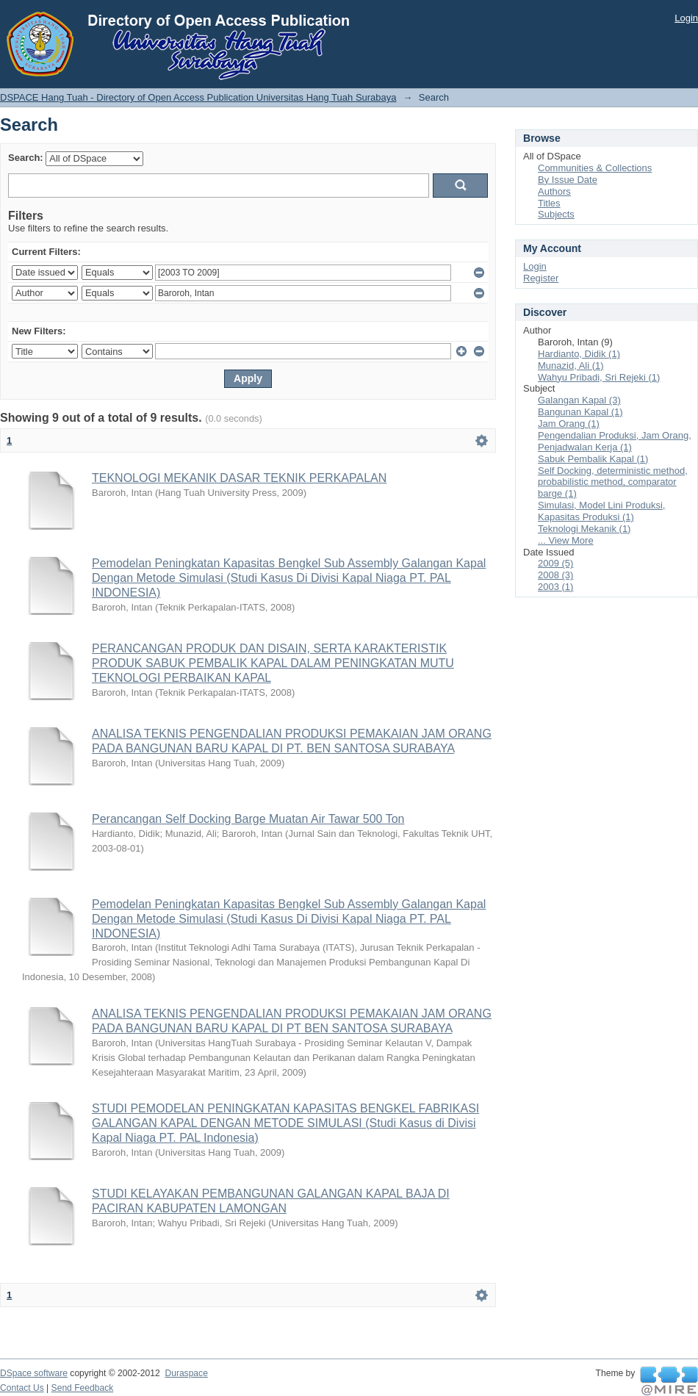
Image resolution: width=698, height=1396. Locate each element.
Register (540, 278)
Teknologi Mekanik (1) (584, 528)
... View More (566, 540)
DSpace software (34, 1373)
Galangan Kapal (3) (579, 400)
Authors (554, 191)
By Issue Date (567, 179)
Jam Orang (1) (569, 423)
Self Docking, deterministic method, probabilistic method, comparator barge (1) (613, 482)
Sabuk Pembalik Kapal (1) (593, 458)
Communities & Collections (595, 167)
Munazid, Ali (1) (571, 365)
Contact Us (22, 1388)
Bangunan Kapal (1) (580, 411)
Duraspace (186, 1373)
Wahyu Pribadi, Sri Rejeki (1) (599, 377)
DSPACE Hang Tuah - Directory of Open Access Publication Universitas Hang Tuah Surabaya (198, 97)
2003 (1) (555, 586)
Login (686, 18)
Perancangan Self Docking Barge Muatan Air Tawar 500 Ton (248, 819)
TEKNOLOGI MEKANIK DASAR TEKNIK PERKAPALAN (239, 478)
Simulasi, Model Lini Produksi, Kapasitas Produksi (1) (601, 511)
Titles (549, 203)
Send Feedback (82, 1388)
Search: (25, 157)
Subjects (556, 214)
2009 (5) (555, 563)
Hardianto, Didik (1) (579, 353)
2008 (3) (555, 574)
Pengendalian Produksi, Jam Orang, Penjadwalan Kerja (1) (614, 441)
